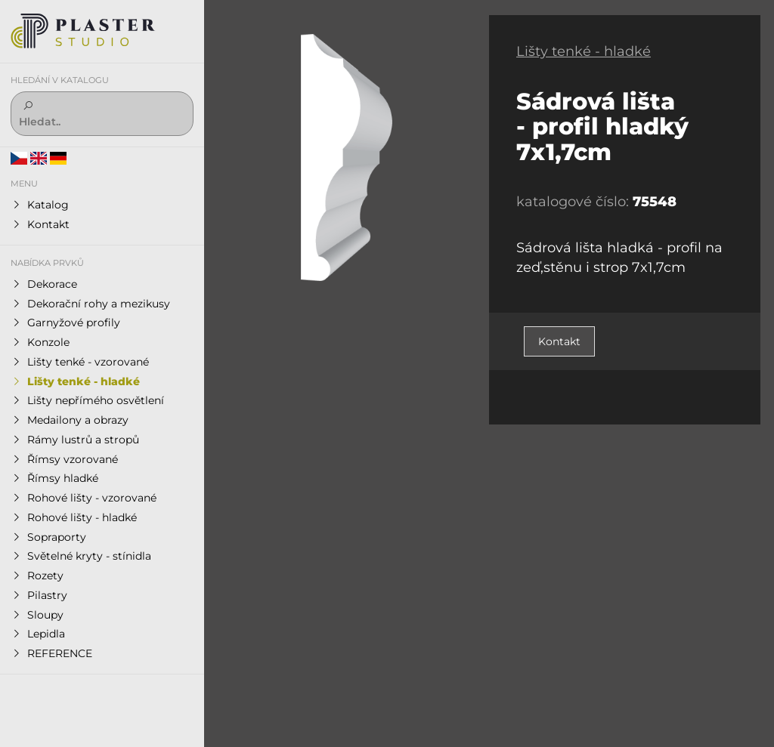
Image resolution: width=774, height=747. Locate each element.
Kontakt (559, 341)
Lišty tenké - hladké (583, 51)
